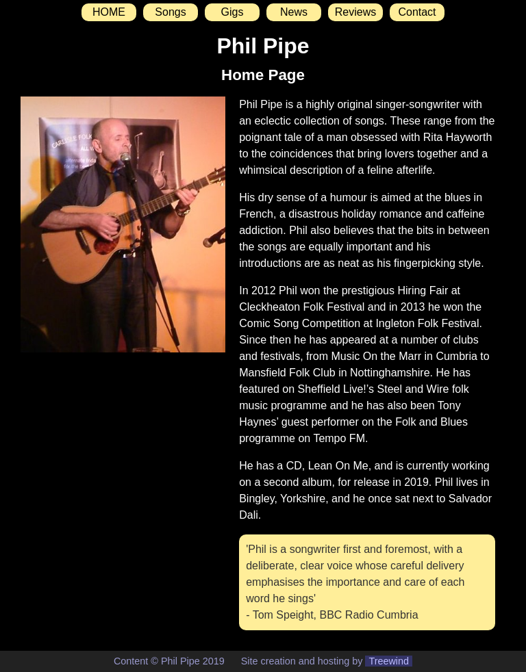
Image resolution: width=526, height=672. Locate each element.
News (294, 12)
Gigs (232, 12)
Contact (417, 12)
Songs (170, 12)
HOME (108, 12)
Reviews (355, 12)
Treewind (388, 661)
